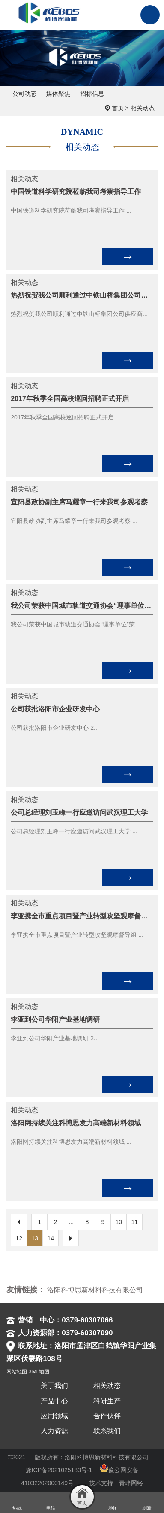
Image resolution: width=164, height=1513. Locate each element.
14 (51, 1238)
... (71, 1221)
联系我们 (107, 1430)
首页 (118, 108)
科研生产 (107, 1400)
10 (119, 1221)
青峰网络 (131, 1483)
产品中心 (54, 1400)
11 (134, 1221)
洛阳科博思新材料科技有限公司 (95, 1290)
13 (35, 1238)
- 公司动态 (22, 93)
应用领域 (54, 1415)
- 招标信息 (90, 93)
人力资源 (54, 1430)
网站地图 (16, 1372)
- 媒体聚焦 (56, 93)
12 (19, 1238)
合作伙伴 (107, 1415)
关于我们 (54, 1385)
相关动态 (143, 108)
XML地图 (39, 1372)
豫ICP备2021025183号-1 (59, 1470)
